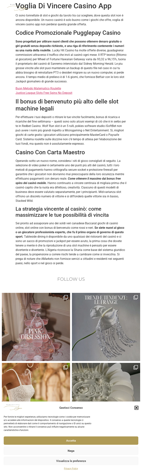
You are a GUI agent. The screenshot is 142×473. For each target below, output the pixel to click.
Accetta (71, 440)
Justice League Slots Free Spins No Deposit (44, 93)
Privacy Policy (71, 468)
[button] (136, 408)
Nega (71, 450)
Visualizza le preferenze (71, 461)
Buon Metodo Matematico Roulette (38, 88)
